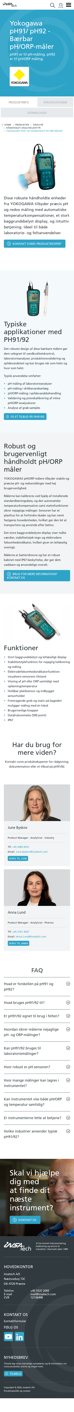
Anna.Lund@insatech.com (31, 936)
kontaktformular (15, 1321)
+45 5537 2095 (39, 1290)
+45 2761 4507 (20, 931)
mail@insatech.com (43, 1294)
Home (7, 125)
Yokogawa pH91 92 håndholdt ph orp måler (34, 131)
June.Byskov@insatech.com (32, 851)
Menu (68, 5)
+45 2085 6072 (20, 846)
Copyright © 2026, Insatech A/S (19, 1387)
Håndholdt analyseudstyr (23, 128)
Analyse (38, 125)
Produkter (22, 125)
